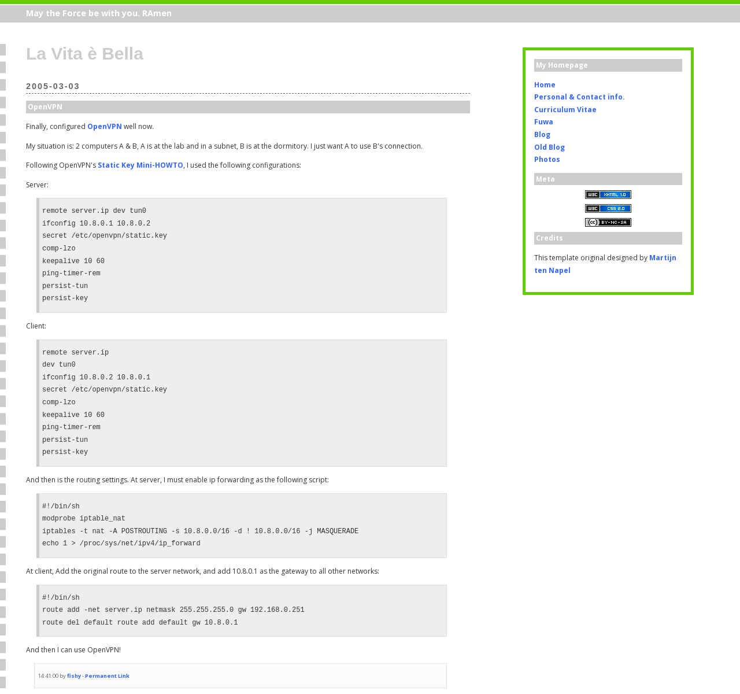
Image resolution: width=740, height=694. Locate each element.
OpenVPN (104, 126)
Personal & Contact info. (579, 97)
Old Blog (549, 147)
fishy (74, 676)
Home (545, 85)
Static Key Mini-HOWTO (140, 165)
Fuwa (543, 122)
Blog (542, 134)
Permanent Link (107, 676)
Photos (547, 159)
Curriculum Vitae (565, 110)
